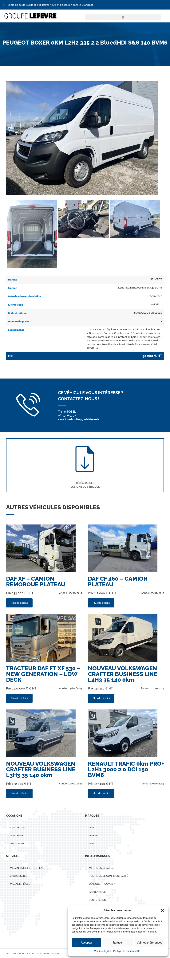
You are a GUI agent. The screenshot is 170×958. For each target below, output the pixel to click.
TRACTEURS (17, 827)
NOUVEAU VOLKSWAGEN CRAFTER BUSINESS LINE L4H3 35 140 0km (122, 674)
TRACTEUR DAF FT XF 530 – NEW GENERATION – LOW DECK (43, 674)
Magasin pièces (20, 883)
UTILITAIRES (17, 843)
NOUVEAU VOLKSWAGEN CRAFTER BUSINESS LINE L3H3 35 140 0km (40, 769)
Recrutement (98, 899)
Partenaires (97, 891)
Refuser (118, 942)
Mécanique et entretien (26, 867)
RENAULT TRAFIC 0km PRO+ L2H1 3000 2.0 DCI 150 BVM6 (126, 769)
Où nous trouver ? (102, 883)
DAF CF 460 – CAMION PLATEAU (118, 581)
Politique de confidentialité (126, 951)
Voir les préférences (149, 942)
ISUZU (92, 843)
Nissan (93, 835)
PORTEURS (16, 835)
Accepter (86, 942)
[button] (162, 910)
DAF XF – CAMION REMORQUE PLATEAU (35, 581)
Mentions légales (102, 951)
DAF (91, 827)
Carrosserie (18, 875)
